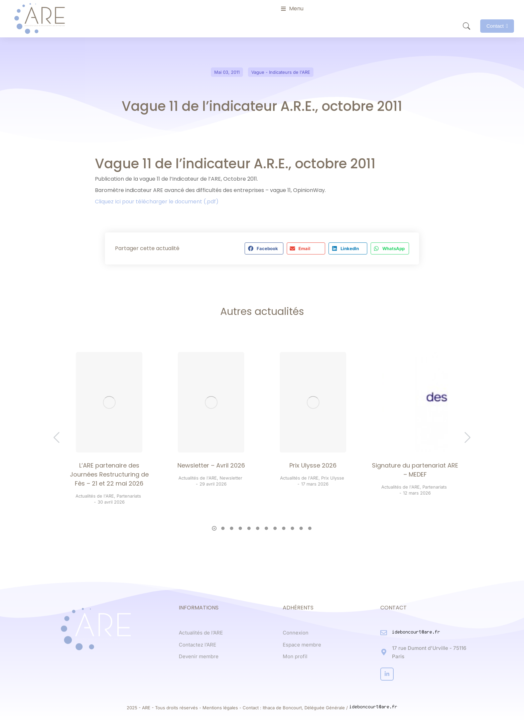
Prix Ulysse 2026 (313, 465)
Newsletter (231, 478)
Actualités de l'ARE (95, 496)
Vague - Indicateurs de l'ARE (280, 72)
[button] (264, 248)
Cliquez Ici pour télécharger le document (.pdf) (157, 201)
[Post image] (109, 402)
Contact (497, 26)
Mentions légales (220, 707)
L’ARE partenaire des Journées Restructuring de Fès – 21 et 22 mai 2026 (109, 474)
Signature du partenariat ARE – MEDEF (415, 470)
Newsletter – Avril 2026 (211, 465)
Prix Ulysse (332, 478)
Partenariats (129, 496)
